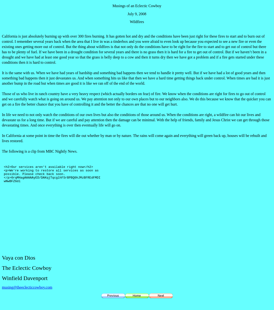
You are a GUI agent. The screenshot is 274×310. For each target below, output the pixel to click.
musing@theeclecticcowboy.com (27, 287)
